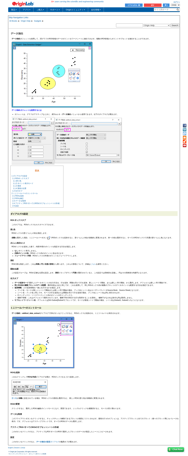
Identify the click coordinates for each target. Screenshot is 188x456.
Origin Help (26, 21)
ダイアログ (47, 442)
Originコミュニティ (75, 10)
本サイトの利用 (41, 454)
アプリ (26, 10)
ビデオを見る (134, 5)
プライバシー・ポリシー (27, 454)
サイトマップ (13, 454)
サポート (55, 10)
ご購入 (40, 10)
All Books (13, 21)
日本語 (23, 448)
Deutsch (17, 448)
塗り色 (14, 398)
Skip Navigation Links (18, 17)
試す (152, 5)
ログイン (176, 2)
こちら (93, 264)
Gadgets (37, 21)
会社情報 (96, 10)
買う (166, 5)
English (10, 448)
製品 (14, 10)
